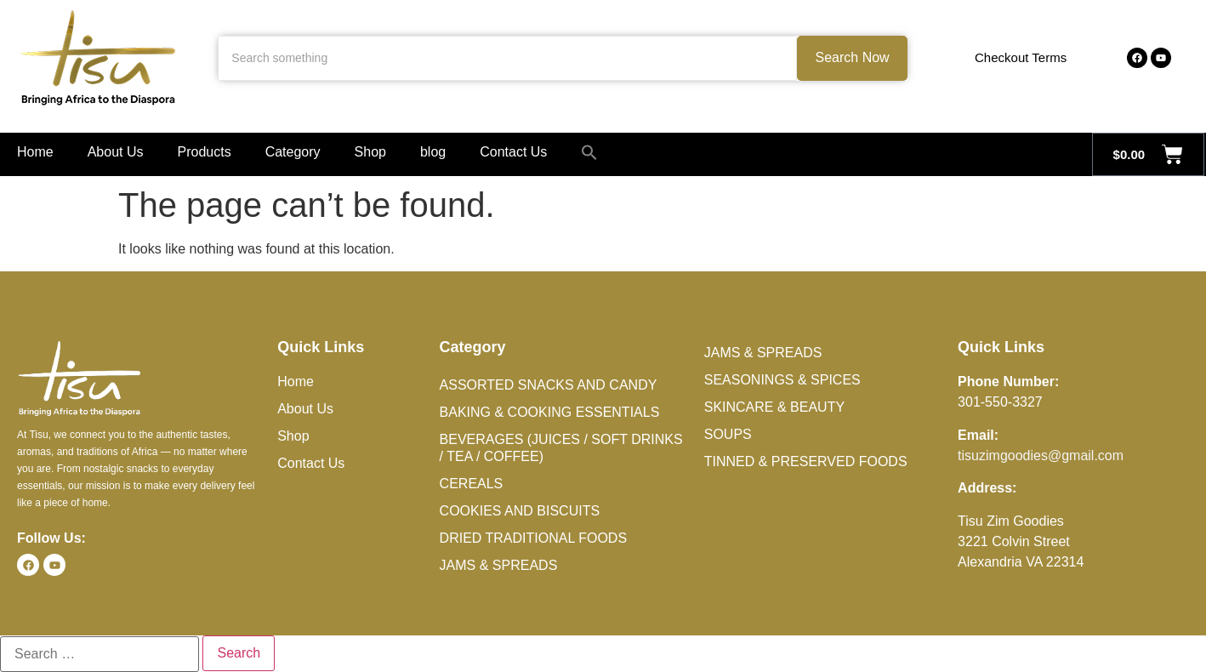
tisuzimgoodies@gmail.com (1041, 455)
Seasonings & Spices (782, 380)
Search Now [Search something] (853, 57)
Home (35, 152)
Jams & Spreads (499, 565)
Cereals (471, 483)
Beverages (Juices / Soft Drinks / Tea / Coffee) (561, 448)
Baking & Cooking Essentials (550, 412)
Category (293, 152)
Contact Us (513, 152)
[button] (589, 152)
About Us (116, 152)
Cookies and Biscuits (520, 511)
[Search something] (507, 58)
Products (204, 152)
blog (433, 152)
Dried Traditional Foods (533, 538)
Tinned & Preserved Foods (805, 461)
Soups (728, 434)
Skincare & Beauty (774, 407)
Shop (370, 152)
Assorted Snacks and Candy (548, 385)
